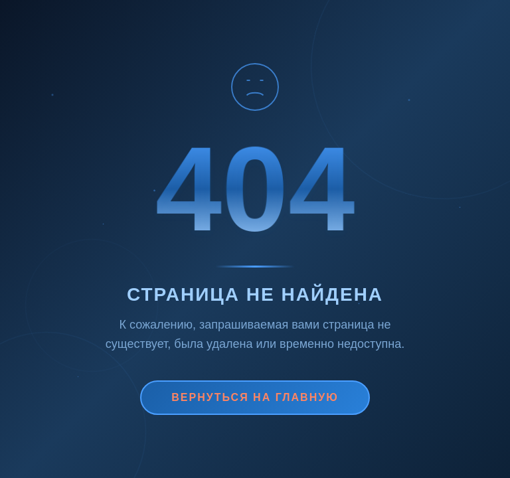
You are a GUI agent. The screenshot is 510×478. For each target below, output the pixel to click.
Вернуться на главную (254, 397)
